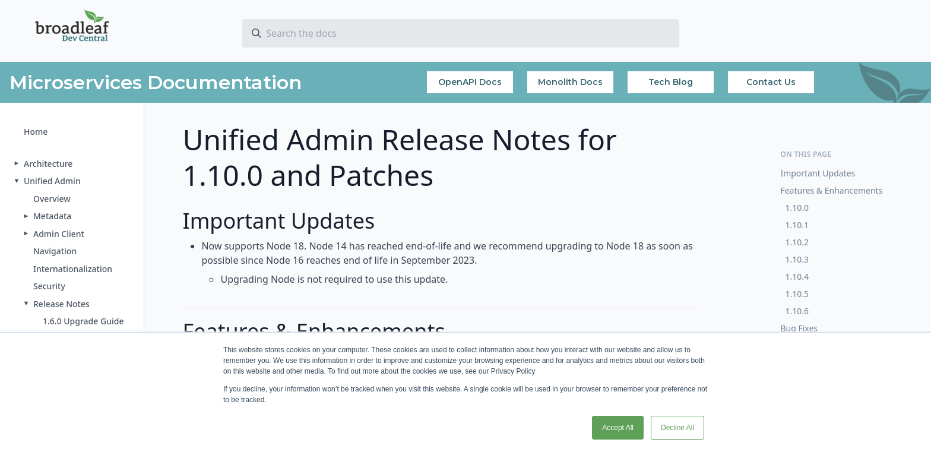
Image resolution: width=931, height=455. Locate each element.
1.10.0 (797, 207)
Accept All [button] (618, 428)
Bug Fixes (799, 328)
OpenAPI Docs (470, 82)
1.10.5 (797, 293)
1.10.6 (797, 311)
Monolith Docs (570, 82)
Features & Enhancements (831, 190)
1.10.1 (797, 224)
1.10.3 (797, 259)
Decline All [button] (677, 428)
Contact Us (771, 82)
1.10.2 (797, 242)
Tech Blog (670, 82)
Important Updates (817, 173)
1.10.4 (797, 276)
